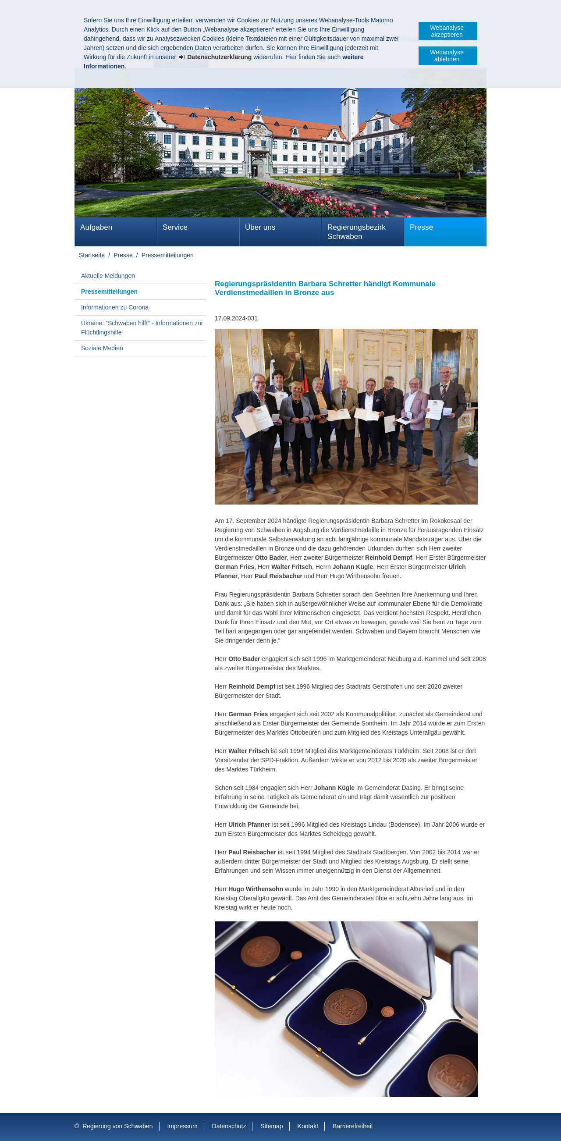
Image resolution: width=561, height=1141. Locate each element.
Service (175, 227)
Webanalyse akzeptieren (447, 31)
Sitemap (271, 1126)
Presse (421, 227)
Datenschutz (229, 1126)
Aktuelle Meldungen (108, 275)
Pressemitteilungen (168, 255)
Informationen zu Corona (115, 307)
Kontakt (308, 1126)
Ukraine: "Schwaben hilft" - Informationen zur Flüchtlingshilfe (142, 328)
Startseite (92, 255)
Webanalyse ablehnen (447, 56)
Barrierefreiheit (353, 1126)
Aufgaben (96, 227)
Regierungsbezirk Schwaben (356, 232)
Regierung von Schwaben (117, 1126)
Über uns (260, 227)
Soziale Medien (102, 348)
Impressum (182, 1126)
